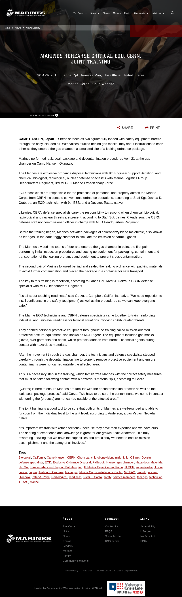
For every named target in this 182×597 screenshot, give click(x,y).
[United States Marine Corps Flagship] (25, 13)
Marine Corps (29, 545)
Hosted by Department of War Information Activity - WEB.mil (68, 588)
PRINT (155, 128)
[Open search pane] (172, 12)
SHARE (127, 128)
